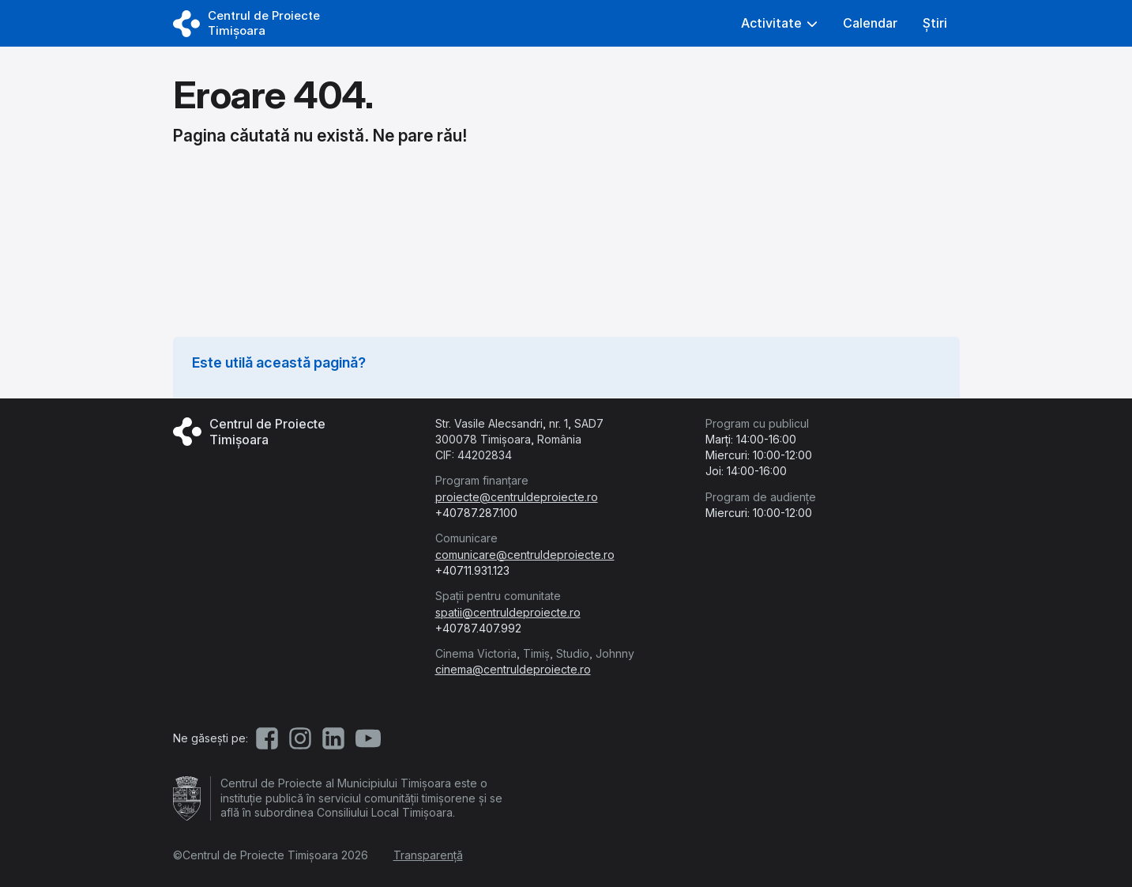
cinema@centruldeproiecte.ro (513, 669)
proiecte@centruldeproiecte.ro (516, 497)
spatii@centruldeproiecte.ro (508, 612)
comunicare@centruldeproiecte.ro (525, 554)
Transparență (428, 855)
